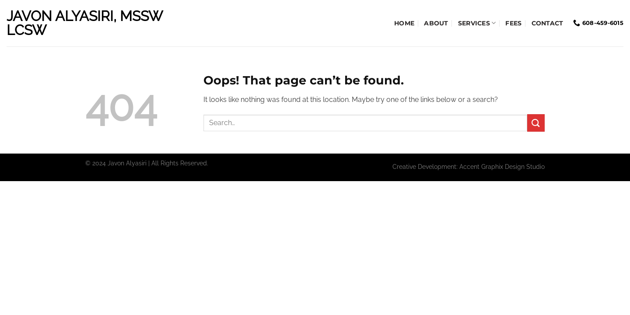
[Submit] (536, 122)
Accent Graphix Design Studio (502, 166)
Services (477, 23)
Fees (513, 23)
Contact (548, 23)
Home (404, 23)
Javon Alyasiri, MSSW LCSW (84, 23)
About (436, 23)
